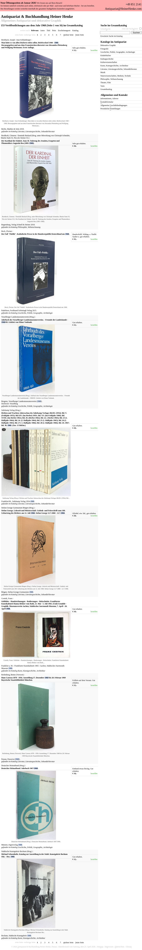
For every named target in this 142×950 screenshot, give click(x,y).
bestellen (94, 50)
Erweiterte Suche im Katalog (111, 36)
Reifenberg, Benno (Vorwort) (12, 675)
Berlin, (4, 129)
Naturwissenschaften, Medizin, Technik (115, 76)
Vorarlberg (14, 404)
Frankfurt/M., (6, 501)
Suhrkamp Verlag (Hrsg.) (11, 410)
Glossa (129, 947)
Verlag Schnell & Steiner (21, 225)
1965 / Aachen (40, 666)
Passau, (4, 759)
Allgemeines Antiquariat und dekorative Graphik (31, 21)
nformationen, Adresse (109, 98)
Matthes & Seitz (13, 129)
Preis (54, 30)
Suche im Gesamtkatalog (114, 25)
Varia (102, 86)
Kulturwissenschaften (108, 62)
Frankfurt (5, 666)
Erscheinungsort (64, 30)
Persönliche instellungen (110, 109)
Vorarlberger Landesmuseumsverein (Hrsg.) (18, 317)
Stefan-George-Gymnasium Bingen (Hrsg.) (17, 508)
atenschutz (119, 947)
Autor (42, 30)
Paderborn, (5, 310)
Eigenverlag (13, 845)
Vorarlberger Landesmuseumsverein (23, 401)
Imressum (109, 947)
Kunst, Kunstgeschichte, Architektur (31, 671)
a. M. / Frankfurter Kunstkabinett (22, 666)
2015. (34, 310)
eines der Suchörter (130, 29)
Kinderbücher (105, 55)
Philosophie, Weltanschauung (29, 227)
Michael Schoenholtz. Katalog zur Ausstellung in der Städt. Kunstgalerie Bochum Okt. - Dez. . (34, 855)
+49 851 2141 (133, 4)
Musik (102, 72)
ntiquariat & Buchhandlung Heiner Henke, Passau (37, 947)
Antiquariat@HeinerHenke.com (123, 8)
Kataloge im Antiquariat (113, 41)
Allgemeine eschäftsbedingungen (113, 105)
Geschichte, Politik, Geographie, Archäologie (35, 313)
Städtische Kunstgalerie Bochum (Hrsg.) (16, 851)
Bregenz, (4, 401)
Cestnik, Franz (7, 598)
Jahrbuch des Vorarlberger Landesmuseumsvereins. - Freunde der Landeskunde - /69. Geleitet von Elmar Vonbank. (34, 321)
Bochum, (4, 936)
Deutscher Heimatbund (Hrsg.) (13, 765)
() (39, 401)
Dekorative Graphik (108, 45)
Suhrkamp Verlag (19, 501)
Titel (48, 30)
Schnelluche (105, 29)
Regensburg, (6, 225)
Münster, (4, 845)
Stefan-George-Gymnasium (18, 592)
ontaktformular (106, 102)
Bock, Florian (6, 231)
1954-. (30, 501)
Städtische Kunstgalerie (18, 936)
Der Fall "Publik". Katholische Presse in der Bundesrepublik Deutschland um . (35, 234)
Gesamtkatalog (106, 89)
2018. (22, 129)
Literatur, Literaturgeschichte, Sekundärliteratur (36, 131)
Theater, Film (105, 82)
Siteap (100, 947)
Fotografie (104, 49)
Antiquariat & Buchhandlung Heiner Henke (37, 16)
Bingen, (4, 592)
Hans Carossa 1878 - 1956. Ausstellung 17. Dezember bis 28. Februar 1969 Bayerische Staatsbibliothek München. (33, 679)
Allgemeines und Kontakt (114, 95)
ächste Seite (68, 35)
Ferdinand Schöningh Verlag (21, 310)
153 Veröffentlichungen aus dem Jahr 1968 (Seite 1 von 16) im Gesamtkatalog (42, 25)
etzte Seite (79, 35)
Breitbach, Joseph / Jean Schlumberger (16, 40)
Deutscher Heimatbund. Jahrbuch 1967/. (19, 768)
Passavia (11, 759)
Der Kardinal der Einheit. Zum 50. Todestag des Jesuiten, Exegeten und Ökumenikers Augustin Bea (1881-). (30, 142)
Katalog (75, 30)
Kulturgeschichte (106, 59)
